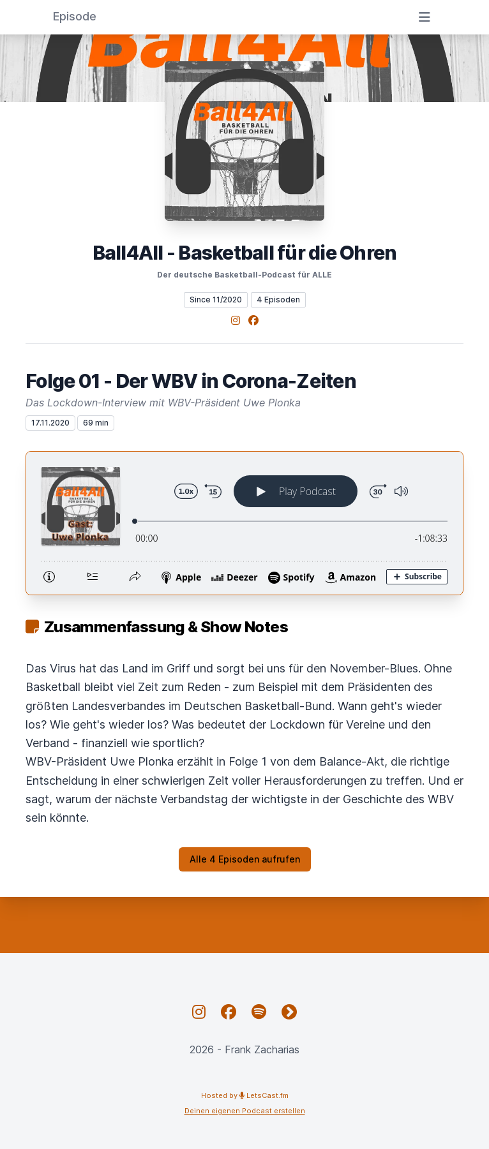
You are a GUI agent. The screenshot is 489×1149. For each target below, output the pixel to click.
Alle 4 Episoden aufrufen (245, 859)
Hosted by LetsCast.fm (245, 1095)
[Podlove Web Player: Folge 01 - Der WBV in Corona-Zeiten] (244, 523)
